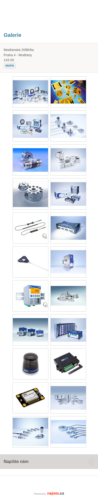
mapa (9, 65)
